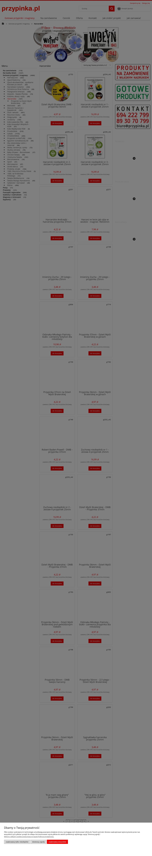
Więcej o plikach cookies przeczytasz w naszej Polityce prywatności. (29, 836)
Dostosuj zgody (38, 842)
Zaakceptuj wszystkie (57, 842)
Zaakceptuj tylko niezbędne (17, 842)
